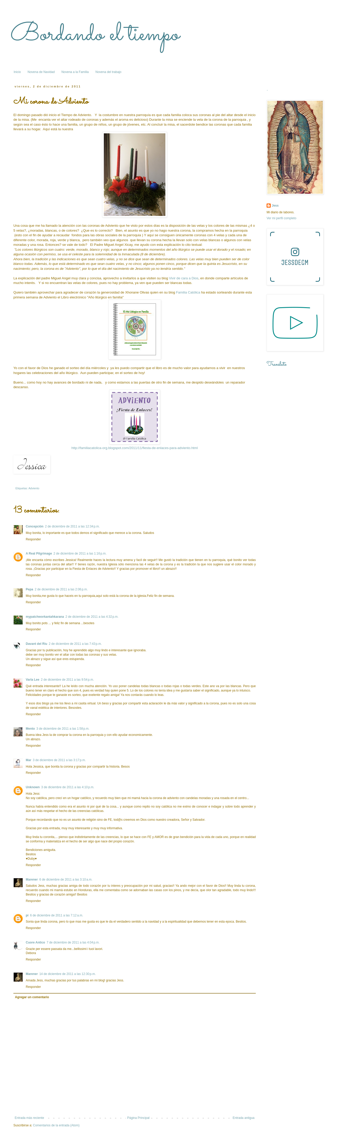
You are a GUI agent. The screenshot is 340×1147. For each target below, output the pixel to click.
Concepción (35, 526)
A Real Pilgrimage (39, 553)
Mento (30, 728)
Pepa (29, 589)
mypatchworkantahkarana (45, 617)
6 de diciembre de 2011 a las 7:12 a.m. (56, 915)
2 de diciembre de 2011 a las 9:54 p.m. (67, 679)
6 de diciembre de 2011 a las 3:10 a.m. (65, 879)
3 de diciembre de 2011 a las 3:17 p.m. (59, 760)
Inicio (17, 72)
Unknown (33, 787)
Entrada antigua (243, 1118)
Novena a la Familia (75, 72)
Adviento (33, 488)
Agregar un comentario (32, 997)
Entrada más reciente (29, 1118)
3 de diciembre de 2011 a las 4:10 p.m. (67, 787)
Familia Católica (188, 292)
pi (27, 915)
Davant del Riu (36, 644)
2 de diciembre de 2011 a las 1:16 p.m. (80, 553)
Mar (28, 760)
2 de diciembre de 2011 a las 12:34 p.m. (72, 526)
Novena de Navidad (41, 72)
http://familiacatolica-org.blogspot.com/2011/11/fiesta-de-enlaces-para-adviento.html (134, 448)
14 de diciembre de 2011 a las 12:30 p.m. (67, 974)
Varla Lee (32, 679)
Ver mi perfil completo (281, 218)
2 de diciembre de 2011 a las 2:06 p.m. (61, 589)
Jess (275, 205)
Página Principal (138, 1118)
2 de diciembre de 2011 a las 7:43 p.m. (75, 644)
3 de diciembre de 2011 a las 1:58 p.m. (62, 728)
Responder (33, 539)
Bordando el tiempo (95, 35)
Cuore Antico (35, 942)
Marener (32, 879)
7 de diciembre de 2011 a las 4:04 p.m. (73, 942)
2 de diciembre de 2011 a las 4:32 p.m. (91, 617)
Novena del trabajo (108, 72)
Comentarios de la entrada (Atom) (56, 1125)
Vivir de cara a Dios (183, 278)
